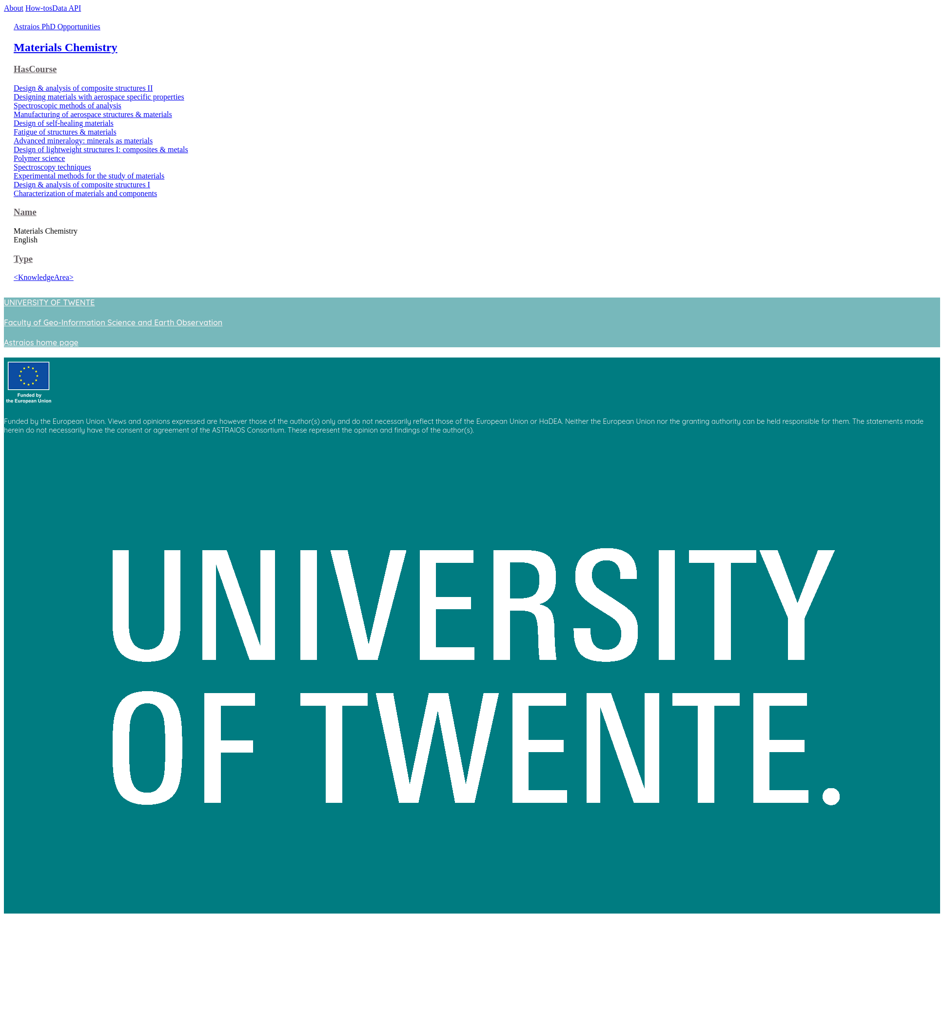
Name (25, 212)
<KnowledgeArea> (44, 277)
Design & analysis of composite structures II (83, 88)
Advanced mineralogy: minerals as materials (83, 141)
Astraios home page (41, 342)
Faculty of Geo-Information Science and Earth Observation (113, 322)
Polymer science (39, 158)
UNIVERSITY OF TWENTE (49, 302)
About (13, 8)
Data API (66, 8)
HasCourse (35, 69)
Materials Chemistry (66, 47)
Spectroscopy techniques (52, 167)
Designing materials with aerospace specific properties (99, 97)
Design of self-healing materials (64, 123)
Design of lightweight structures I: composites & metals (101, 149)
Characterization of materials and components (85, 193)
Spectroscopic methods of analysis (67, 105)
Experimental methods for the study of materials (89, 176)
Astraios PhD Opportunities (57, 26)
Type (23, 259)
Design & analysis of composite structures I (82, 184)
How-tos (38, 8)
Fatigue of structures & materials (65, 132)
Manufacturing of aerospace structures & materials (93, 114)
